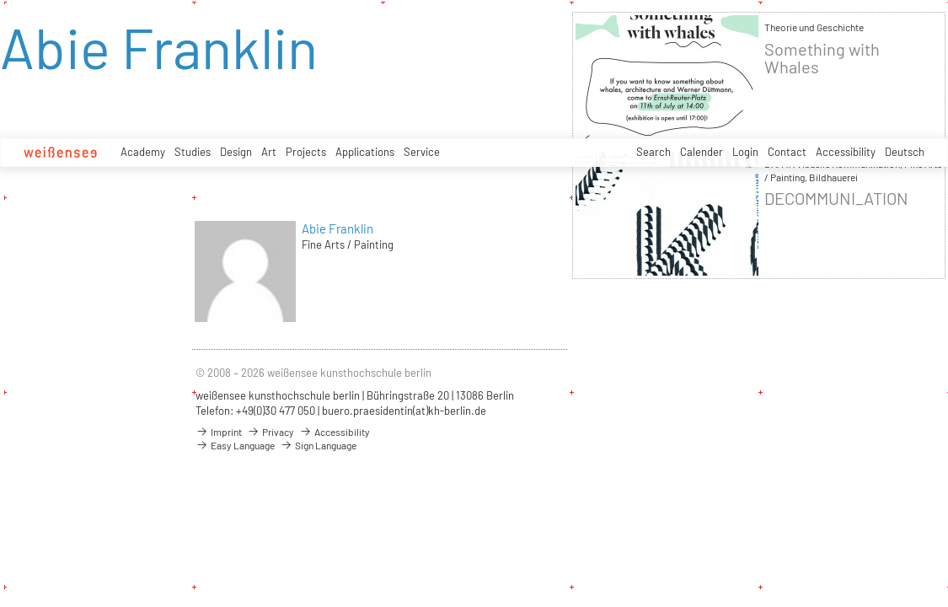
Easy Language (235, 445)
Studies (192, 151)
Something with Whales (822, 58)
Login (745, 151)
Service (422, 151)
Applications (364, 151)
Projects (306, 151)
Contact (787, 151)
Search (653, 151)
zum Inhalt (0, 0)
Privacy (270, 432)
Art (268, 151)
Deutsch (904, 151)
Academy (143, 151)
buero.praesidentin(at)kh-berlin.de (404, 410)
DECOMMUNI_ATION (836, 198)
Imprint (218, 432)
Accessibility (846, 151)
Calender (701, 151)
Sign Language (318, 445)
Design (236, 151)
